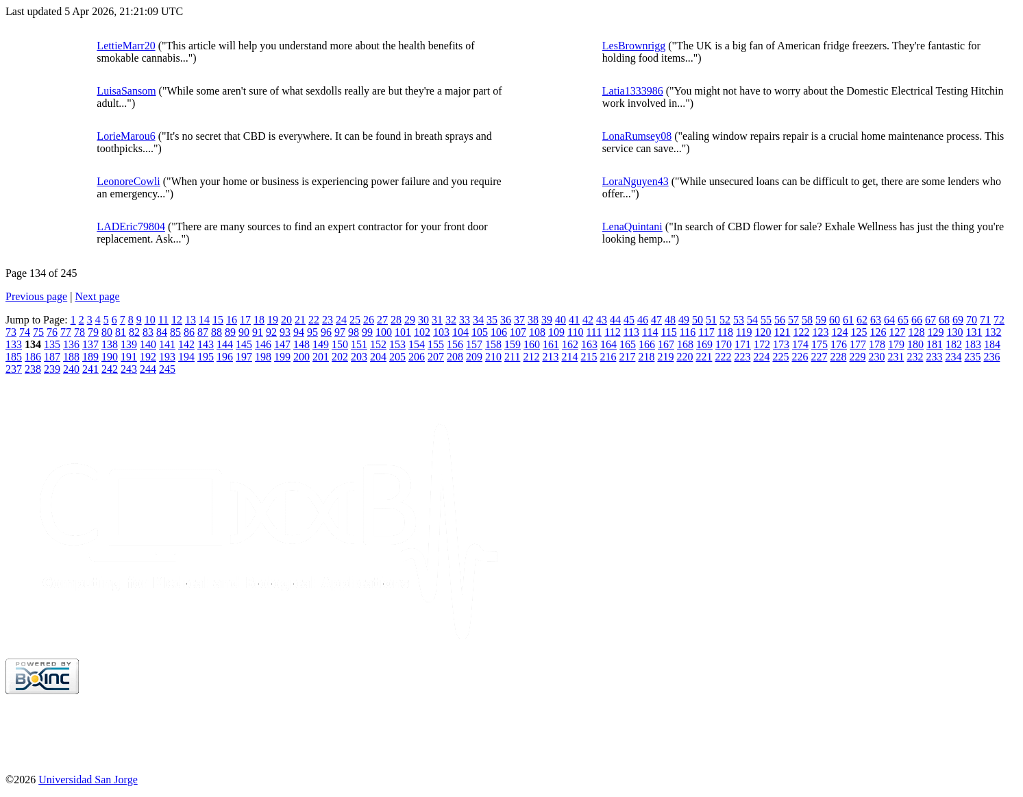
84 (161, 332)
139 (129, 344)
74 (24, 332)
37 (519, 320)
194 (186, 357)
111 (594, 332)
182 (954, 344)
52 (724, 320)
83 (148, 332)
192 (148, 357)
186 (33, 357)
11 (163, 320)
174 (800, 344)
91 (257, 332)
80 (106, 332)
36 (505, 320)
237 (13, 369)
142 (186, 344)
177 (858, 344)
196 (225, 357)
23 (327, 320)
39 (546, 320)
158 (493, 344)
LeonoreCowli (128, 181)
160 (531, 344)
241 (90, 369)
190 (109, 357)
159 (512, 344)
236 (991, 357)
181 (934, 344)
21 (300, 320)
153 (397, 344)
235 (972, 357)
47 (656, 320)
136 (71, 344)
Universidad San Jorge (88, 779)
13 (190, 320)
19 (272, 320)
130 (954, 332)
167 (666, 344)
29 (409, 320)
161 (551, 344)
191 (129, 357)
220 (684, 357)
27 (382, 320)
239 (52, 369)
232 (915, 357)
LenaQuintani (632, 226)
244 (148, 369)
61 (848, 320)
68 (944, 320)
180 (915, 344)
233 (934, 357)
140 (148, 344)
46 (642, 320)
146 (263, 344)
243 (129, 369)
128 (916, 332)
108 (537, 332)
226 (799, 357)
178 (877, 344)
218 (646, 357)
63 (875, 320)
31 (437, 320)
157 (474, 344)
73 (10, 332)
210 (493, 357)
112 (612, 332)
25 (354, 320)
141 (167, 344)
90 (243, 332)
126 (878, 332)
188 (71, 357)
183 (973, 344)
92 (271, 332)
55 (766, 320)
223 (742, 357)
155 (436, 344)
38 (533, 320)
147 (282, 344)
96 (326, 332)
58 (807, 320)
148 (301, 344)
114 (650, 332)
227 (819, 357)
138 (109, 344)
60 (834, 320)
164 (608, 344)
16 (231, 320)
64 (889, 320)
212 (531, 357)
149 (320, 344)
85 (175, 332)
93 (285, 332)
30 (423, 320)
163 (589, 344)
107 (518, 332)
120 (762, 332)
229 (857, 357)
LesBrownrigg (633, 45)
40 (560, 320)
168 (685, 344)
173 (781, 344)
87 (202, 332)
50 (697, 320)
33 (464, 320)
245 (167, 369)
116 (687, 332)
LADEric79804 (131, 226)
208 (455, 357)
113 (631, 332)
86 (189, 332)
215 (588, 357)
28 (396, 320)
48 (670, 320)
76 (52, 332)
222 (723, 357)
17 (245, 320)
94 (298, 332)
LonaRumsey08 (636, 136)
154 (416, 344)
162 (570, 344)
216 (608, 357)
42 (587, 320)
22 (313, 320)
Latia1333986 (632, 91)
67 (930, 320)
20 (286, 320)
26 (368, 320)
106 (499, 332)
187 (52, 357)
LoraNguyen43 (635, 181)
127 (897, 332)
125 (858, 332)
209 (474, 357)
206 (416, 357)
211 (512, 357)
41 (574, 320)
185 (13, 357)
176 (838, 344)
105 (479, 332)
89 (230, 332)
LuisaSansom (126, 91)
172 (762, 344)
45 (629, 320)
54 (752, 320)
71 (985, 320)
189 (90, 357)
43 (601, 320)
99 (367, 332)
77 (65, 332)
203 (359, 357)
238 (33, 369)
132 (993, 332)
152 (378, 344)
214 (569, 357)
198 (263, 357)
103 (441, 332)
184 (992, 344)
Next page (97, 296)
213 (550, 357)
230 (876, 357)
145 (244, 344)
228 (838, 357)
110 (575, 332)
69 (957, 320)
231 (895, 357)
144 (225, 344)
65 (903, 320)
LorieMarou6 (126, 136)
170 (723, 344)
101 (403, 332)
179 (896, 344)
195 (205, 357)
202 (340, 357)
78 (79, 332)
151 (359, 344)
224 (761, 357)
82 (134, 332)
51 (711, 320)
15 (217, 320)
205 (397, 357)
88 (216, 332)
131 (973, 332)
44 (615, 320)
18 (259, 320)
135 (52, 344)
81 (120, 332)
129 (935, 332)
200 (301, 357)
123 (820, 332)
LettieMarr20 (126, 45)
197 (244, 357)
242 (109, 369)
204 (378, 357)
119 (744, 332)
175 (819, 344)
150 (340, 344)
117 (706, 332)
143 (205, 344)
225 (780, 357)
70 (971, 320)
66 (916, 320)
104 (460, 332)
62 (861, 320)
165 (627, 344)
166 (647, 344)
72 (999, 320)
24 (341, 320)
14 (204, 320)
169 (704, 344)
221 (703, 357)
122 (801, 332)
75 (38, 332)
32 (450, 320)
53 (738, 320)
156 (455, 344)
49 (683, 320)
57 (793, 320)
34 (478, 320)
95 (312, 332)
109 (556, 332)
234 (953, 357)
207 (436, 357)
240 (71, 369)
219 (665, 357)
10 (150, 320)
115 (668, 332)
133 (13, 344)
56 (779, 320)
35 (491, 320)
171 (743, 344)
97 (339, 332)
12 (176, 320)
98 (353, 332)
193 (167, 357)
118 (725, 332)
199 (282, 357)
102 (422, 332)
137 (90, 344)
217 (627, 357)
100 (383, 332)
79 (93, 332)
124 (839, 332)
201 (320, 357)
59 (820, 320)
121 (782, 332)
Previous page (36, 296)
